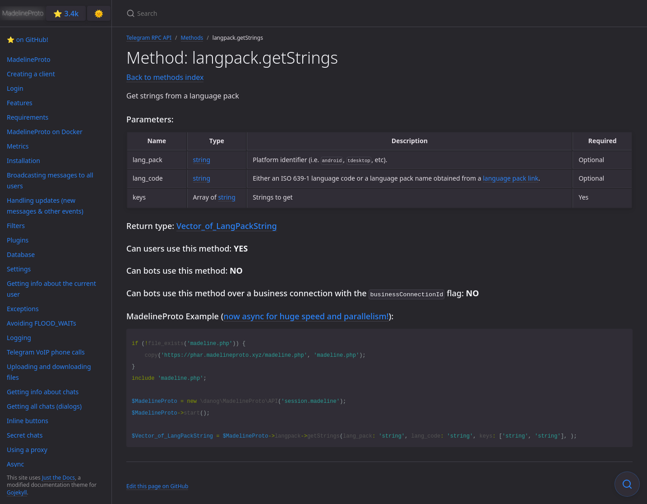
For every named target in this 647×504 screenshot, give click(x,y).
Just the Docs (58, 477)
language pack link (510, 178)
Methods (192, 38)
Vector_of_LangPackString (226, 225)
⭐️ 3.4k (66, 14)
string (201, 159)
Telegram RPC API (148, 38)
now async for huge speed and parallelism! (305, 315)
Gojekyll (17, 492)
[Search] (233, 13)
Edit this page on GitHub (157, 485)
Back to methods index (164, 77)
